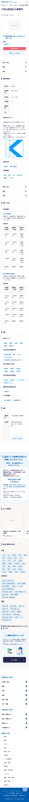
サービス (6, 774)
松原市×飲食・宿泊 (14, 608)
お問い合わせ (14, 49)
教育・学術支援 (8, 770)
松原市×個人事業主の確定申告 (8, 583)
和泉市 (9, 566)
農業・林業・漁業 (9, 777)
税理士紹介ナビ (4, 5)
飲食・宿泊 (7, 751)
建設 (5, 737)
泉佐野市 (20, 560)
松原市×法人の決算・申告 (7, 580)
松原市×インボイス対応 (17, 586)
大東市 (3, 566)
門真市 (3, 569)
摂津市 (9, 569)
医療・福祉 (7, 781)
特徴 (4, 67)
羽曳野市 (20, 566)
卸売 (5, 748)
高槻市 (15, 558)
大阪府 (11, 5)
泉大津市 (9, 558)
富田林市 (4, 563)
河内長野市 (17, 563)
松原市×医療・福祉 (6, 620)
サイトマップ (5, 791)
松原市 (15, 5)
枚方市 (3, 560)
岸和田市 (14, 555)
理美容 (6, 766)
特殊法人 (6, 785)
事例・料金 (6, 62)
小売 (5, 744)
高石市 (14, 569)
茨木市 (9, 560)
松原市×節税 (5, 594)
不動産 (6, 755)
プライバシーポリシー (15, 791)
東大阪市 (4, 571)
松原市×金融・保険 (6, 614)
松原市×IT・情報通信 (16, 611)
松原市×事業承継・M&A (20, 591)
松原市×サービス (19, 617)
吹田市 (3, 558)
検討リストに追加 (14, 53)
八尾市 (14, 560)
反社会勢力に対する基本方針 (11, 795)
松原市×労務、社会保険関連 (8, 597)
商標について (19, 793)
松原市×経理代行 (6, 586)
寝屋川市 (10, 563)
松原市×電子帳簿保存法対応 (8, 589)
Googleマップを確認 (16, 438)
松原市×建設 (5, 606)
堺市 (9, 555)
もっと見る (14, 660)
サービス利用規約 (10, 793)
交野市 (16, 571)
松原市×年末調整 (21, 583)
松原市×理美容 (16, 614)
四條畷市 (10, 571)
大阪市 (3, 555)
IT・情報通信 (7, 759)
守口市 (20, 558)
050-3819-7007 (14, 480)
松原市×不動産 (5, 611)
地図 (4, 71)
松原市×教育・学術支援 (7, 617)
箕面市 (14, 566)
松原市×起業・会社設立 (7, 591)
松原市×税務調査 (14, 594)
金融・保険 (7, 763)
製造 (5, 740)
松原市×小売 (21, 606)
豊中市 (19, 555)
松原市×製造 (13, 606)
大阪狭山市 (22, 571)
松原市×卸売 (5, 608)
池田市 (25, 555)
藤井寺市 (20, 569)
